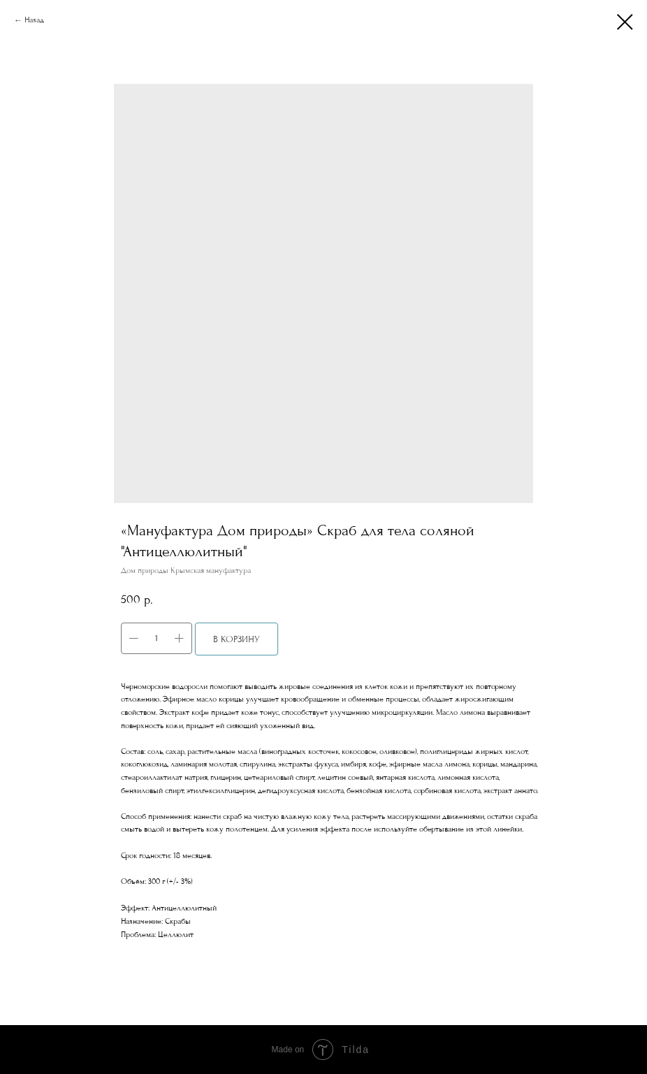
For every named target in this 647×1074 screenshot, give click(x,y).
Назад (34, 19)
